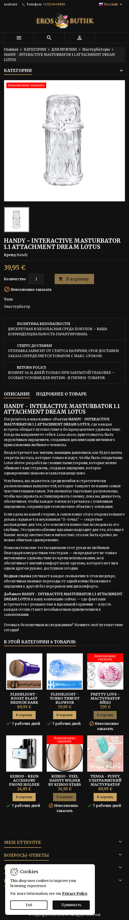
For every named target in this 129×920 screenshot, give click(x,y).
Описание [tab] (17, 393)
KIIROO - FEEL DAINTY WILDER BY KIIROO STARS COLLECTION (64, 782)
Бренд (10, 255)
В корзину (73, 279)
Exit (29, 905)
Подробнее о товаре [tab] (61, 393)
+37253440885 (54, 4)
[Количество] (36, 279)
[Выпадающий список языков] (111, 4)
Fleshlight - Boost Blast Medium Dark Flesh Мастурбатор (24, 702)
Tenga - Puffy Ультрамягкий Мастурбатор (105, 780)
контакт (10, 4)
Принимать (71, 905)
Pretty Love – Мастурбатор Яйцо (105, 698)
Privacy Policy (74, 893)
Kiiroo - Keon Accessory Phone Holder (24, 780)
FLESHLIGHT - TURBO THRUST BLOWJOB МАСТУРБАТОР (65, 700)
